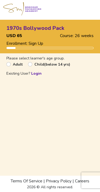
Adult (18, 64)
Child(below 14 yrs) (52, 64)
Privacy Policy (58, 181)
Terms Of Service (26, 181)
